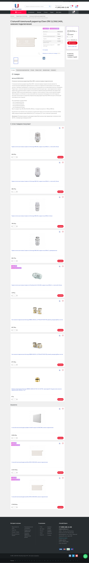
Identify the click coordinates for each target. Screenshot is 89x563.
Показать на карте (63, 538)
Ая (15, 560)
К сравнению (74, 28)
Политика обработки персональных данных (27, 535)
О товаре (13, 70)
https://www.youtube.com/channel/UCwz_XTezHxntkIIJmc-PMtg (76, 555)
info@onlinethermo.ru (63, 529)
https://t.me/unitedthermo (73, 555)
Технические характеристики (22, 70)
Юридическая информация (27, 530)
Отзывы (32, 70)
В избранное (69, 28)
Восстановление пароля (15, 534)
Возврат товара (15, 532)
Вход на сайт (75, 2)
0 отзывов (45, 50)
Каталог (19, 12)
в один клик (72, 46)
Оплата (41, 531)
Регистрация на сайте (15, 527)
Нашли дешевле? (70, 34)
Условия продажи (49, 530)
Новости (42, 535)
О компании (31, 12)
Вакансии (49, 533)
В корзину (73, 43)
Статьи (45, 12)
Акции (51, 12)
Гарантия (14, 530)
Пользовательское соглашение (28, 527)
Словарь (49, 535)
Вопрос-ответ (39, 70)
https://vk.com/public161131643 (70, 555)
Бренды (39, 12)
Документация (46, 70)
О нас (41, 526)
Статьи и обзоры (49, 527)
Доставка (58, 12)
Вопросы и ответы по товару (51, 53)
